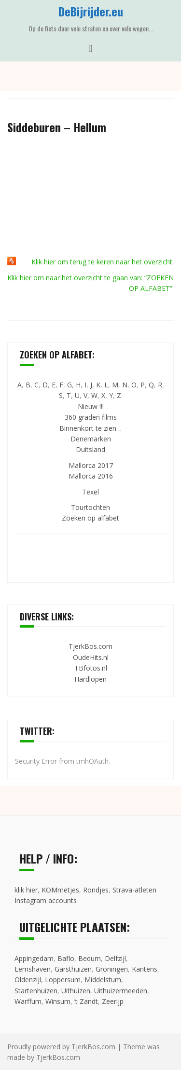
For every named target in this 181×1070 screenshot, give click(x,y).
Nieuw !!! (91, 406)
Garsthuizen (73, 969)
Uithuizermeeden (120, 990)
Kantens (144, 969)
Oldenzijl (27, 979)
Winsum (57, 1001)
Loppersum (63, 979)
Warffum (28, 1001)
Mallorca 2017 (91, 465)
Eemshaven (32, 969)
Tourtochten (90, 507)
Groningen (112, 969)
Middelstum (102, 979)
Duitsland (90, 449)
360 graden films (91, 417)
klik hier (26, 889)
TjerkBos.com (90, 646)
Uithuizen (75, 990)
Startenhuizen (35, 990)
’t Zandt (86, 1001)
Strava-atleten (134, 889)
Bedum (89, 958)
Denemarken (90, 438)
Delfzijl (115, 958)
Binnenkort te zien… (90, 428)
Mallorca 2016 (91, 475)
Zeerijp (113, 1001)
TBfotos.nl (90, 667)
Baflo (65, 958)
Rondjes (96, 889)
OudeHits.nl (91, 657)
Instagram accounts (45, 900)
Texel (90, 491)
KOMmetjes (60, 889)
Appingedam (34, 958)
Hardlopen (90, 679)
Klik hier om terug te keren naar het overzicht (101, 261)
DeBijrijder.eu (90, 11)
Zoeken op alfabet (90, 517)
